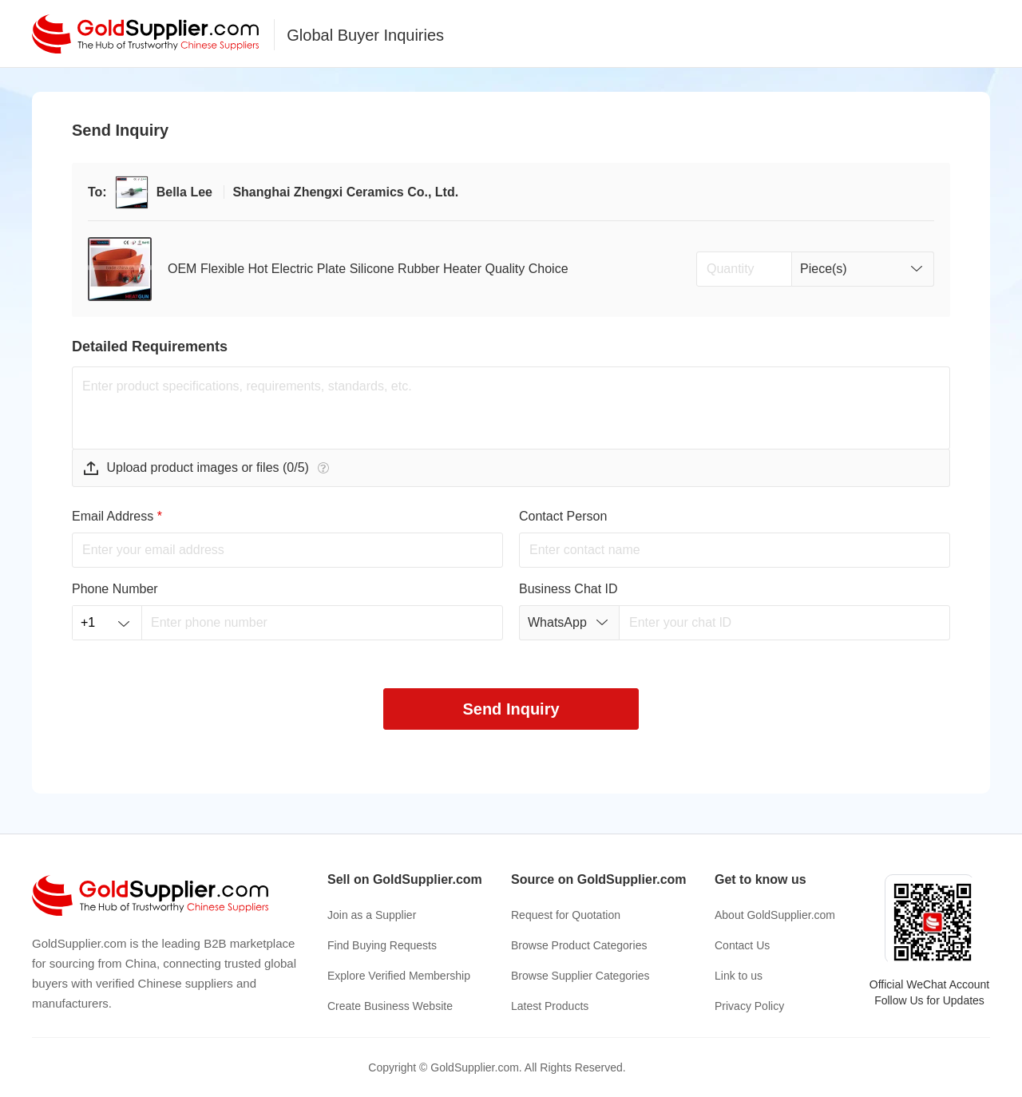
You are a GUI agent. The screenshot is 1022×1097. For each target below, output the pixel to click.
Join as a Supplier (371, 915)
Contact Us (742, 945)
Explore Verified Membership (398, 975)
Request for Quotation (565, 915)
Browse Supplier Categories (580, 975)
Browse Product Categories (579, 945)
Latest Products (549, 1006)
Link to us (739, 975)
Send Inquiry (510, 709)
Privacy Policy (749, 1006)
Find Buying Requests (382, 945)
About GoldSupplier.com (775, 915)
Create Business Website (390, 1006)
